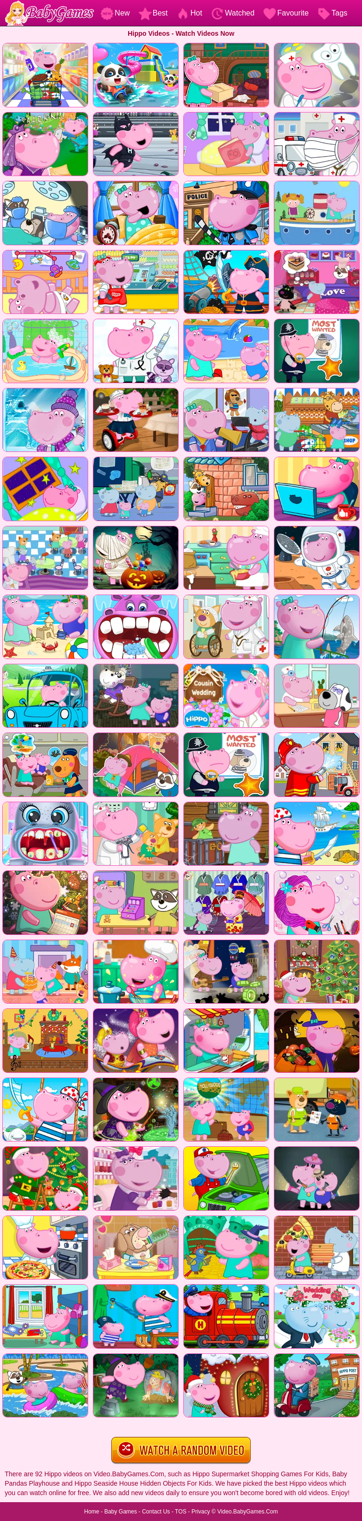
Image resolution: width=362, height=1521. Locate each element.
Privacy (200, 1511)
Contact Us (156, 1511)
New (115, 13)
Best (153, 13)
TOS (180, 1511)
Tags (332, 13)
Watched (233, 13)
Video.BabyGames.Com (247, 1511)
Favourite (286, 13)
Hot (189, 13)
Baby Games (120, 1511)
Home (91, 1511)
